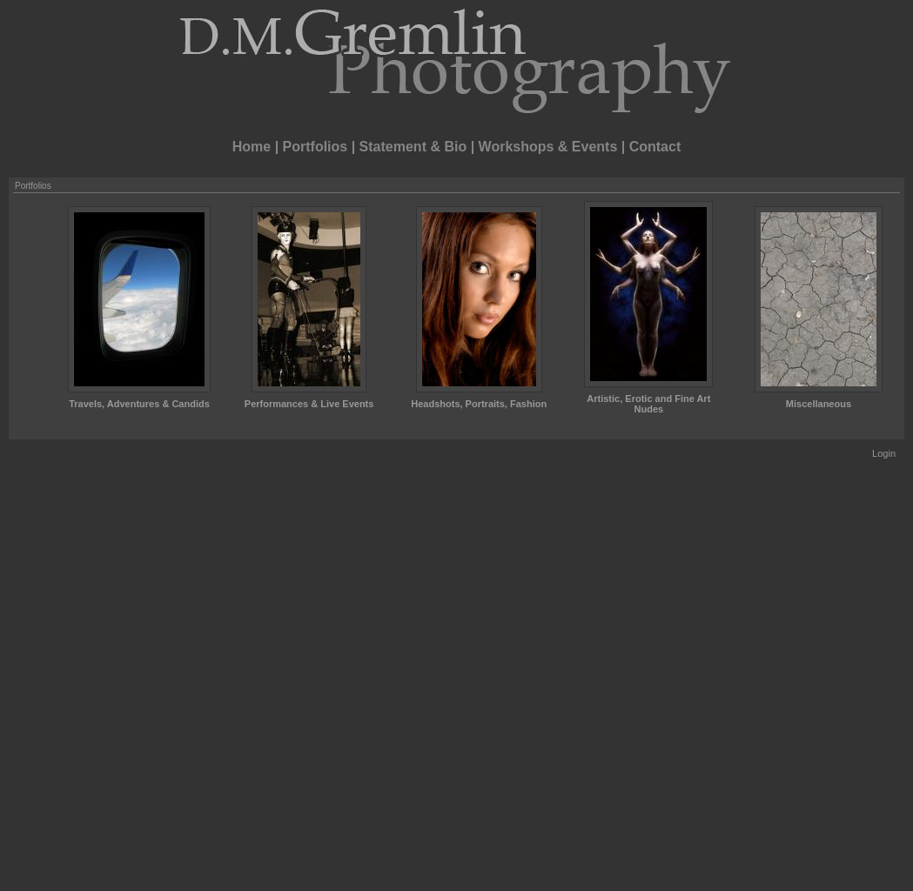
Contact (655, 146)
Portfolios (315, 146)
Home (251, 146)
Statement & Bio (413, 146)
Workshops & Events (548, 146)
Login (884, 453)
